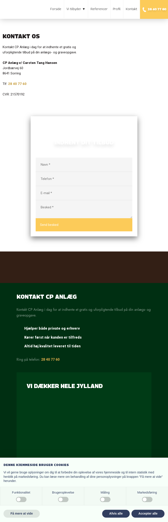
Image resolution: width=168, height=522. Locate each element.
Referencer (99, 9)
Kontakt (131, 9)
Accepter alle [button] (148, 513)
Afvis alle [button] (115, 513)
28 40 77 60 (50, 359)
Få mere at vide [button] (21, 513)
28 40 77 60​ (17, 84)
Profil (117, 9)
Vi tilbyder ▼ (75, 9)
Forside (55, 9)
